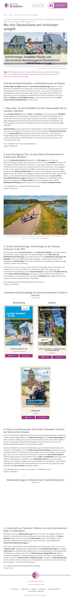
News (10, 15)
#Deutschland (8, 74)
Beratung (42, 589)
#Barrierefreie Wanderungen (24, 74)
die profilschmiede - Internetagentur (36, 595)
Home (5, 15)
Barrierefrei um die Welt (36, 591)
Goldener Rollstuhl (54, 589)
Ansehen (12, 355)
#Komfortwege (23, 76)
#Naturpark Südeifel (11, 76)
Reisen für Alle (54, 269)
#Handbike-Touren (53, 72)
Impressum (14, 589)
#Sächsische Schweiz (39, 72)
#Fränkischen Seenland (51, 74)
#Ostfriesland (12, 72)
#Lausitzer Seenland (25, 72)
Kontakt (34, 589)
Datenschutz (25, 589)
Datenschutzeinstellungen (36, 584)
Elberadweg (53, 463)
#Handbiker (38, 74)
